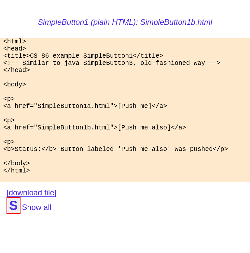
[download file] (31, 225)
